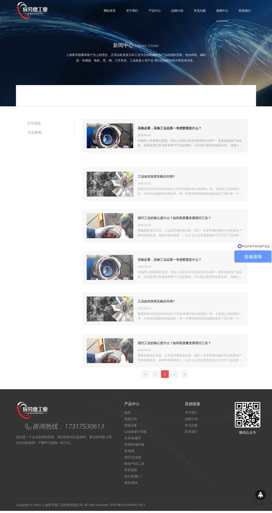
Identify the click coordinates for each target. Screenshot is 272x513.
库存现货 (130, 472)
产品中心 (155, 10)
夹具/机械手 (132, 440)
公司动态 (34, 123)
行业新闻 (34, 132)
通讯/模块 (131, 485)
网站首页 (110, 10)
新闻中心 (222, 10)
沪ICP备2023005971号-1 (127, 507)
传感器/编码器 (134, 446)
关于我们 (132, 10)
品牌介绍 (177, 10)
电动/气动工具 (134, 465)
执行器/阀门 (132, 478)
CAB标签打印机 (135, 434)
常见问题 (200, 10)
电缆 (127, 414)
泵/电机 (129, 453)
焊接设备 (130, 427)
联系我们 (245, 10)
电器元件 (130, 421)
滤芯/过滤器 (132, 459)
